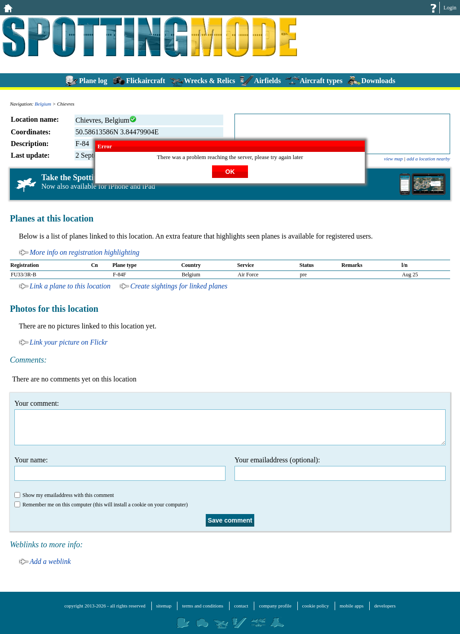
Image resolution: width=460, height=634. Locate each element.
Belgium (43, 103)
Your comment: (230, 422)
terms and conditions (202, 605)
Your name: (120, 468)
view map (393, 158)
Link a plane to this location (70, 286)
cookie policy (315, 605)
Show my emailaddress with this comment (64, 495)
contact (241, 605)
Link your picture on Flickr (69, 342)
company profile (275, 605)
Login (449, 7)
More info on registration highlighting (84, 252)
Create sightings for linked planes (178, 286)
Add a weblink (50, 561)
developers (385, 605)
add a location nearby (428, 158)
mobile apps (351, 605)
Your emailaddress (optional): (340, 468)
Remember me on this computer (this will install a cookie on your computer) (101, 504)
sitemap (164, 605)
